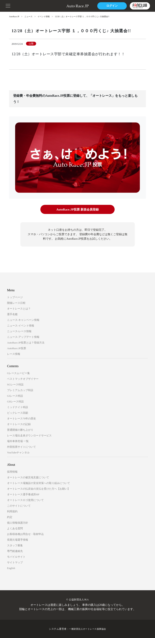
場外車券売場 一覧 (18, 440)
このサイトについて (19, 505)
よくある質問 (15, 528)
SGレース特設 (15, 384)
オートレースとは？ (19, 308)
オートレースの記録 (19, 423)
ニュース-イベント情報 (20, 325)
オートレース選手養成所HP (23, 494)
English (11, 567)
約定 (9, 516)
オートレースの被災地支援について (28, 477)
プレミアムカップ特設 (20, 389)
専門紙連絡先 (15, 550)
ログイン (111, 5)
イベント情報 (44, 16)
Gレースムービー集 (18, 372)
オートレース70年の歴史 (21, 418)
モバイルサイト (16, 556)
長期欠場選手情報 (17, 539)
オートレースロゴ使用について (25, 499)
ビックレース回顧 (17, 412)
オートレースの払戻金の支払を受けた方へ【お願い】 (38, 488)
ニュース (29, 16)
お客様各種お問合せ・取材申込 (25, 533)
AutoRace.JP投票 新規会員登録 (77, 209)
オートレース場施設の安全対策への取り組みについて (38, 482)
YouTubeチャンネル (18, 452)
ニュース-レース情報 (19, 331)
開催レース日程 (16, 302)
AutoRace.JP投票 (16, 348)
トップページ (15, 297)
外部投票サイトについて (21, 446)
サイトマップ (15, 562)
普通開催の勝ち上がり (20, 429)
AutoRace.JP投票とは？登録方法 (25, 342)
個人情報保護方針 (17, 522)
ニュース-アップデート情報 (23, 336)
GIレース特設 (15, 395)
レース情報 (13, 353)
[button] (8, 5)
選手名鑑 (12, 314)
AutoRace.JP (14, 16)
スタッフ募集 (15, 545)
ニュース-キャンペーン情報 (23, 319)
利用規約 (12, 511)
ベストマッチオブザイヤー (23, 378)
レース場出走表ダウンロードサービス (29, 435)
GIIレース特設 (15, 401)
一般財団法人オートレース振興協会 (87, 628)
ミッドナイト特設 (17, 406)
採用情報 (12, 471)
